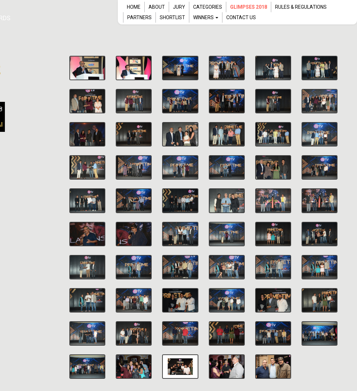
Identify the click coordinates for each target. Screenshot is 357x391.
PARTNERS (139, 17)
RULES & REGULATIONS (301, 7)
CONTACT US (241, 17)
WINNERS (205, 17)
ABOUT (157, 7)
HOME (133, 7)
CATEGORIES (207, 7)
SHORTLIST (172, 17)
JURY (179, 7)
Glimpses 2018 (248, 7)
